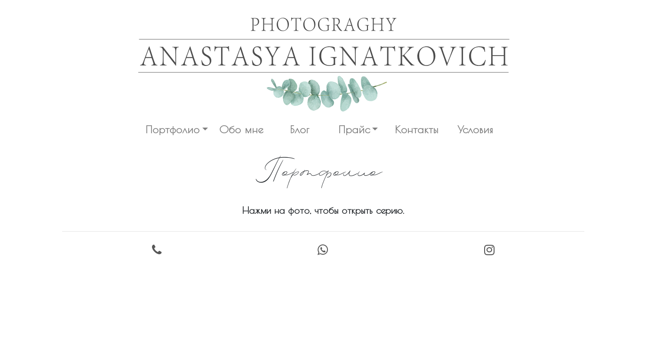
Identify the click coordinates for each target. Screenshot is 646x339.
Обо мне (241, 129)
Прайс (354, 129)
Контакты (417, 129)
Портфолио (172, 129)
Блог (299, 129)
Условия (475, 129)
